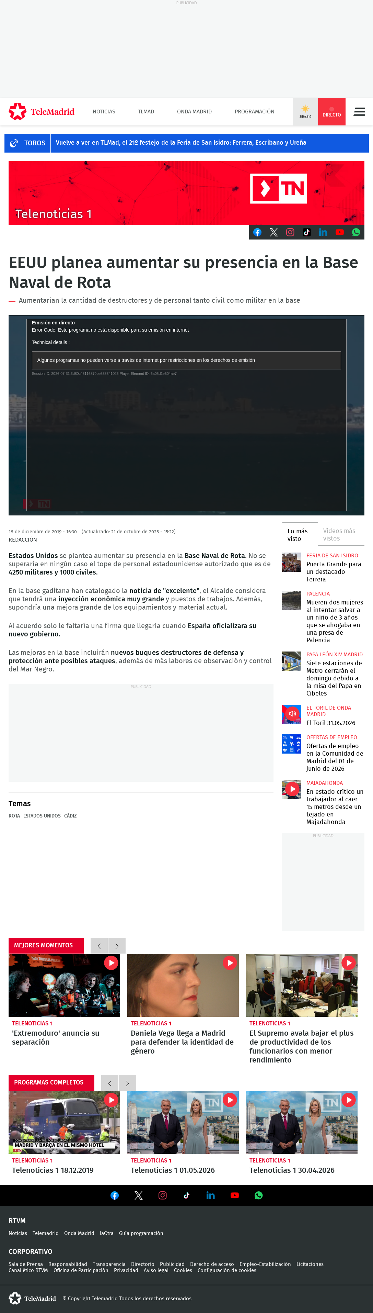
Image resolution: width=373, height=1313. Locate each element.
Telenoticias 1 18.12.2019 (64, 1122)
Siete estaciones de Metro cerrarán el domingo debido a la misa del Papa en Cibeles (291, 661)
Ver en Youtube (235, 1195)
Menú (359, 111)
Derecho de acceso (212, 1264)
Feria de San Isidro (332, 555)
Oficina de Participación (81, 1270)
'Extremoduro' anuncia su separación (64, 985)
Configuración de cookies (227, 1270)
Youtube (339, 232)
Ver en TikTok (187, 1196)
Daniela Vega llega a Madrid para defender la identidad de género (183, 985)
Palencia (318, 594)
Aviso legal (156, 1270)
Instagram (290, 232)
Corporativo (31, 1251)
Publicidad (172, 1264)
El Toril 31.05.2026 (291, 714)
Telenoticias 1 (32, 1023)
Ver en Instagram (163, 1195)
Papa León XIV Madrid (334, 654)
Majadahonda (324, 783)
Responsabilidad (67, 1264)
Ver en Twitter (138, 1196)
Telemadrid (46, 1233)
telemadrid (32, 1298)
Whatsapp (356, 232)
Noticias (104, 111)
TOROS (34, 143)
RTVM (17, 1220)
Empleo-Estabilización (265, 1264)
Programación (255, 111)
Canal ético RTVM (28, 1270)
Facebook (257, 232)
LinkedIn (323, 232)
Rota (14, 816)
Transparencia (109, 1264)
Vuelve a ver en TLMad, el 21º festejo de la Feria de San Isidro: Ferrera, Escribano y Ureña (181, 143)
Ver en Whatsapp (259, 1195)
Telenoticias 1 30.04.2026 (302, 1122)
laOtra (107, 1233)
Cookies (183, 1270)
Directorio (142, 1264)
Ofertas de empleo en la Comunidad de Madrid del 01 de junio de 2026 (291, 744)
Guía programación (141, 1233)
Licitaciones (310, 1264)
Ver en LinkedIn (211, 1195)
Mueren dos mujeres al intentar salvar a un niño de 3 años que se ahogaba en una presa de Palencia (291, 600)
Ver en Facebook (114, 1196)
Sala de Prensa (26, 1264)
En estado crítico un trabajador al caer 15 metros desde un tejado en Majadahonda (291, 789)
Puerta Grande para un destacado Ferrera (291, 562)
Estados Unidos (42, 816)
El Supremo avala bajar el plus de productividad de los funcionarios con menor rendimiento (302, 985)
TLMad (146, 111)
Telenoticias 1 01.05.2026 (183, 1122)
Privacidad (126, 1270)
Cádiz (70, 816)
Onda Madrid (194, 111)
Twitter (274, 232)
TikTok (307, 232)
